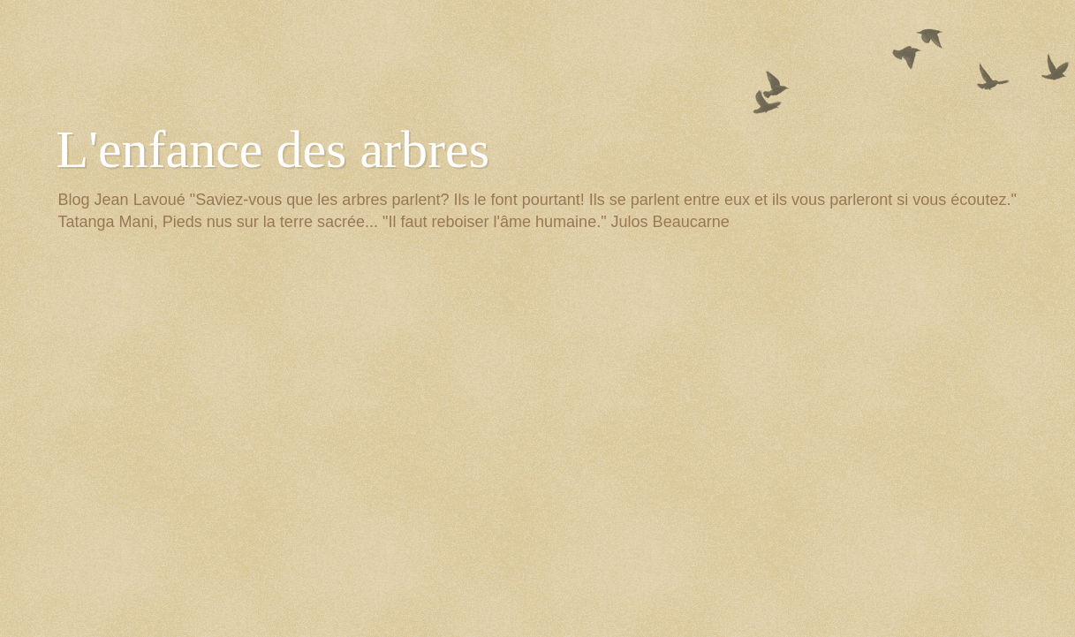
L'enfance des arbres (273, 149)
